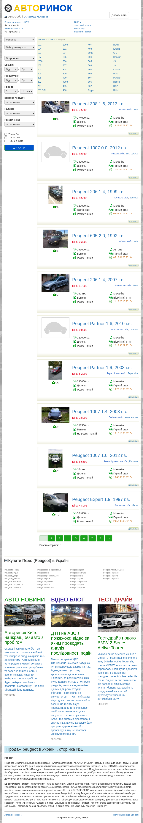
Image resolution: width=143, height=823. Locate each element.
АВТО (43, 8)
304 (64, 53)
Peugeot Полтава (78, 573)
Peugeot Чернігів (110, 576)
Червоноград (131, 417)
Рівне (135, 285)
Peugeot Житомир (12, 581)
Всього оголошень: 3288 (16, 22)
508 (90, 65)
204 (39, 69)
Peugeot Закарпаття (13, 584)
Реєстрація (79, 28)
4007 (65, 77)
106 (39, 53)
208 (39, 86)
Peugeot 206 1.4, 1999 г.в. (98, 191)
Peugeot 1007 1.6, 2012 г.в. (99, 455)
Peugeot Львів (43, 584)
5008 (90, 53)
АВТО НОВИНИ (24, 599)
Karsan (116, 69)
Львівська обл (116, 417)
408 (90, 49)
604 (90, 69)
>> (108, 538)
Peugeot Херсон (77, 587)
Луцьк (135, 505)
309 (64, 73)
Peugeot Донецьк (12, 578)
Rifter (116, 90)
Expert (116, 49)
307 (64, 65)
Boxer (116, 44)
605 (90, 73)
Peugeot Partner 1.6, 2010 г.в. (102, 323)
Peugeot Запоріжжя (13, 587)
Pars (115, 73)
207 (39, 82)
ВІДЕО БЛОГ (67, 599)
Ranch (116, 82)
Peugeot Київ (43, 573)
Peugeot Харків (77, 584)
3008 (65, 44)
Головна (41, 39)
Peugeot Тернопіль (78, 581)
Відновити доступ (82, 32)
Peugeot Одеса (77, 570)
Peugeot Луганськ (45, 581)
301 (64, 49)
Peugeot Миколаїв (45, 587)
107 (39, 57)
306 (64, 61)
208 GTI (42, 90)
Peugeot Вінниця (12, 570)
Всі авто (51, 39)
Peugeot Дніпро (11, 576)
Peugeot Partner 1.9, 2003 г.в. (102, 367)
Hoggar (116, 57)
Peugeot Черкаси (111, 573)
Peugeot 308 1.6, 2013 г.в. (98, 103)
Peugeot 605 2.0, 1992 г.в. (98, 235)
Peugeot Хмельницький (113, 570)
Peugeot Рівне (76, 576)
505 (90, 61)
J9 (114, 65)
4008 (65, 82)
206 (39, 77)
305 (64, 57)
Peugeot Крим (43, 578)
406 (64, 90)
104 (39, 49)
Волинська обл (123, 505)
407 (90, 44)
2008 (40, 61)
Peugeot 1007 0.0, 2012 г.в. (99, 147)
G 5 (115, 53)
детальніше (134, 133)
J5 (114, 61)
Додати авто (119, 15)
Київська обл (125, 109)
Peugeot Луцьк (11, 573)
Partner (116, 77)
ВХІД (77, 22)
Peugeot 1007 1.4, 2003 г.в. (99, 411)
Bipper (91, 90)
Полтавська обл (119, 329)
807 (90, 86)
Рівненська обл (123, 285)
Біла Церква (132, 153)
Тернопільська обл (116, 373)
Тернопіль (133, 373)
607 (90, 77)
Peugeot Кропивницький (48, 576)
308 (64, 69)
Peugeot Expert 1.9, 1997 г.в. (101, 499)
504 (90, 57)
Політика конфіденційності (126, 815)
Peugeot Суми (76, 578)
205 (39, 73)
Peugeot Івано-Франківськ (49, 570)
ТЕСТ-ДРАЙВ (115, 599)
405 (64, 86)
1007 (40, 44)
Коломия (133, 461)
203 (39, 65)
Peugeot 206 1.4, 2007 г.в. (98, 279)
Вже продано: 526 (13, 28)
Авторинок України (13, 815)
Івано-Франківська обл (116, 461)
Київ (136, 109)
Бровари (133, 197)
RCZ (115, 86)
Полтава (134, 329)
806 (90, 82)
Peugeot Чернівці (111, 578)
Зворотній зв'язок (82, 25)
